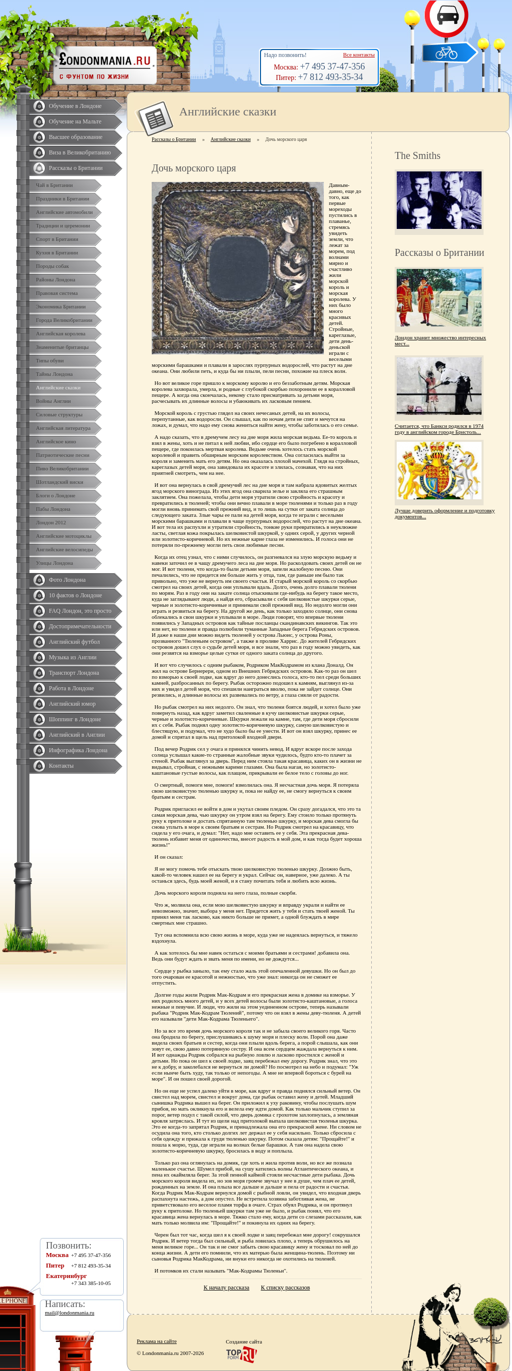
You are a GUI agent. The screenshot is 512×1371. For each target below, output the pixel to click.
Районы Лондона (55, 279)
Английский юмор (72, 703)
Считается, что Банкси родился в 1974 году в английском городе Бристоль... (439, 429)
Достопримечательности (80, 626)
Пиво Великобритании (62, 468)
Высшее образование (75, 136)
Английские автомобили (64, 212)
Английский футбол (74, 641)
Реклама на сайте (157, 1341)
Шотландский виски (59, 482)
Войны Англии (53, 401)
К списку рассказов (285, 1287)
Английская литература (63, 428)
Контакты (61, 765)
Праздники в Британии (62, 198)
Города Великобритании (64, 320)
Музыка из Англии (73, 657)
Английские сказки (58, 387)
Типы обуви (50, 360)
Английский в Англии (77, 734)
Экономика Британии (61, 306)
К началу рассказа (227, 1287)
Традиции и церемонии (63, 225)
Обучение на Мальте (75, 121)
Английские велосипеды (64, 549)
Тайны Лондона (54, 374)
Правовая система (57, 293)
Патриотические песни (62, 455)
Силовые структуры (59, 414)
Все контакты (359, 54)
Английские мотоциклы (63, 536)
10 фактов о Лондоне (75, 595)
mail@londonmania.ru (69, 1313)
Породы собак (52, 266)
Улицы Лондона (54, 563)
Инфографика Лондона (78, 750)
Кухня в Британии (57, 252)
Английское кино (56, 441)
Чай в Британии (54, 185)
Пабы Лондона (53, 509)
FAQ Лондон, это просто (80, 610)
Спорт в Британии (57, 239)
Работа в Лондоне (71, 688)
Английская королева (60, 333)
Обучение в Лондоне (75, 105)
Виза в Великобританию (80, 152)
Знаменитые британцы (62, 347)
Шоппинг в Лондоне (75, 719)
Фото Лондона (67, 579)
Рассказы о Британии (76, 167)
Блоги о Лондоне (55, 495)
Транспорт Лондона (74, 672)
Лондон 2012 (51, 522)
